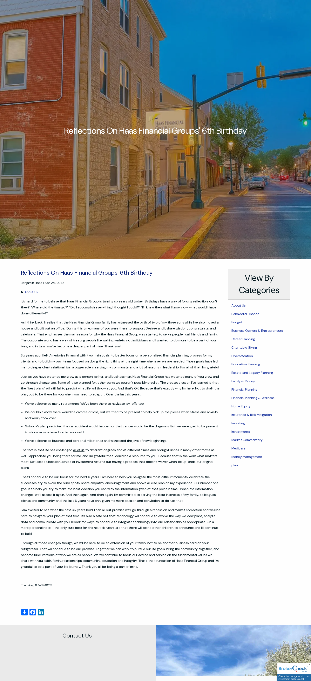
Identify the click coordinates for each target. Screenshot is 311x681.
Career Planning (243, 339)
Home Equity (241, 406)
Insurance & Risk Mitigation (251, 415)
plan (234, 465)
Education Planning (245, 364)
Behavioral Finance (245, 314)
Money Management (246, 457)
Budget (236, 322)
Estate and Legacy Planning (252, 372)
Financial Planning (244, 389)
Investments (240, 431)
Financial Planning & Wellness (253, 398)
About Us (31, 292)
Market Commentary (247, 440)
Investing (238, 423)
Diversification (242, 356)
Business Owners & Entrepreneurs (257, 330)
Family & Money (243, 381)
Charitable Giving (244, 347)
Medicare (238, 448)
